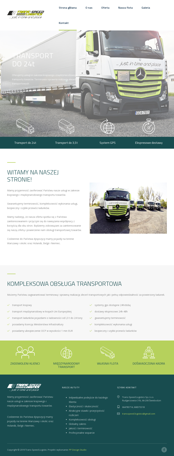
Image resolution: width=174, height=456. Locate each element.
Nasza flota (125, 8)
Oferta (105, 8)
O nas (88, 8)
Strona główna (68, 8)
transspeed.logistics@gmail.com (138, 413)
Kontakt (64, 23)
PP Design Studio (77, 449)
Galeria (146, 8)
